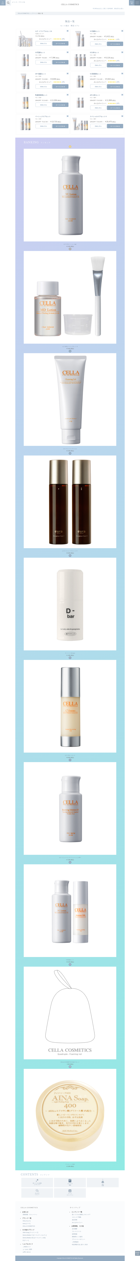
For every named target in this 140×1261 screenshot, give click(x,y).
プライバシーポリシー (78, 1239)
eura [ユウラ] (26, 1223)
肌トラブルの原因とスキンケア (81, 1214)
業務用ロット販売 (77, 1236)
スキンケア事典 (76, 1217)
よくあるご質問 (27, 1249)
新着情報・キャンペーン (30, 1214)
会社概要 (74, 1229)
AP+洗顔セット (40, 74)
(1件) (118, 39)
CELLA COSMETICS (29, 1207)
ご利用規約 (75, 1242)
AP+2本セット (95, 95)
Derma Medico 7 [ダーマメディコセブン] (35, 1235)
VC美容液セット (95, 74)
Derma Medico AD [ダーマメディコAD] (34, 1238)
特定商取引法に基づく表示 (80, 1244)
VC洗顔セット (95, 31)
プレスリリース (76, 1231)
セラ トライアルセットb (43, 31)
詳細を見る (43, 43)
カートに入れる (60, 43)
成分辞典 (74, 1220)
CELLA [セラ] (27, 1221)
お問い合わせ (27, 1252)
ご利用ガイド (27, 1247)
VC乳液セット (40, 52)
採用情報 (74, 1234)
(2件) (118, 61)
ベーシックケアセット (43, 116)
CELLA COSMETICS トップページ (27, 13)
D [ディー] (26, 1240)
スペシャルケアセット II (98, 116)
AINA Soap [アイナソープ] (30, 1232)
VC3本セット (94, 52)
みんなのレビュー (77, 1222)
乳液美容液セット (41, 95)
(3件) (118, 103)
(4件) (63, 39)
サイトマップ (75, 1207)
